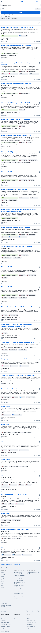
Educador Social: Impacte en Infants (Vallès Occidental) (17, 27)
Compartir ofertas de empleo (20, 618)
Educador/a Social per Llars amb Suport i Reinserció (16, 45)
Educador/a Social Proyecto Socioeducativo (14, 189)
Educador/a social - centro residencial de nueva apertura (17, 342)
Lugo (2, 583)
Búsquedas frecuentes (7, 567)
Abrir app (38, 2)
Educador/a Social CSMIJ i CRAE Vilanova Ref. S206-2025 (17, 135)
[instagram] (31, 611)
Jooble (8, 631)
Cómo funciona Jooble (5, 624)
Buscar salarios (30, 624)
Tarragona (3, 578)
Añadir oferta (17, 617)
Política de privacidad (31, 622)
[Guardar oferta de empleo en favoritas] (39, 27)
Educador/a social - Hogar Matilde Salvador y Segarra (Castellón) (16, 63)
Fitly (28, 628)
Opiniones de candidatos (6, 626)
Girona (2, 576)
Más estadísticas (6, 20)
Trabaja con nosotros (5, 628)
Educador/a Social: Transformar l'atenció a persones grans (18, 375)
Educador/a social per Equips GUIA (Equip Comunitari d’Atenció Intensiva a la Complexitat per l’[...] (16, 325)
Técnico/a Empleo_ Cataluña (9, 389)
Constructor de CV (31, 626)
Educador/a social (6, 406)
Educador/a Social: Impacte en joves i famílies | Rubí (16, 83)
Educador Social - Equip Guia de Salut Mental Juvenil (16, 307)
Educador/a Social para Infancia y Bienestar (13, 267)
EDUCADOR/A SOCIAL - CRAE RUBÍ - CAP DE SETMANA (16, 246)
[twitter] (35, 611)
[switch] (39, 23)
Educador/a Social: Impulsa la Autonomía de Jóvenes (16, 287)
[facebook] (27, 611)
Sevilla (2, 585)
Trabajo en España (31, 618)
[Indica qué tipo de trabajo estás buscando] (20, 5)
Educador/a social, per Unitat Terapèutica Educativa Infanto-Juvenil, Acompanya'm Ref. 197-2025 (18, 210)
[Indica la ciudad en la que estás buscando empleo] (20, 8)
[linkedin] (38, 611)
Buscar (20, 12)
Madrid (2, 572)
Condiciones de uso (31, 620)
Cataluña (3, 574)
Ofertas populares (5, 603)
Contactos (3, 620)
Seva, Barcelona (4, 589)
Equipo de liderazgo (5, 622)
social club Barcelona (18, 580)
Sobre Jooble (3, 617)
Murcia (2, 587)
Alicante (3, 581)
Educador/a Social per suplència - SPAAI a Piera (15, 529)
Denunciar (37, 41)
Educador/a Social (6, 172)
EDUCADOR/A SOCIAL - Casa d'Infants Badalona (15, 495)
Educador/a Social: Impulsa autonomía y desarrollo (15, 227)
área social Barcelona (18, 591)
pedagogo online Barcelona (19, 578)
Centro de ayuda (4, 618)
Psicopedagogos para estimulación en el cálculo (15, 359)
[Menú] (2, 2)
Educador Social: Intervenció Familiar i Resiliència (15, 119)
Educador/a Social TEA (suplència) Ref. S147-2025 (15, 103)
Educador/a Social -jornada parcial (11, 152)
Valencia (3, 579)
